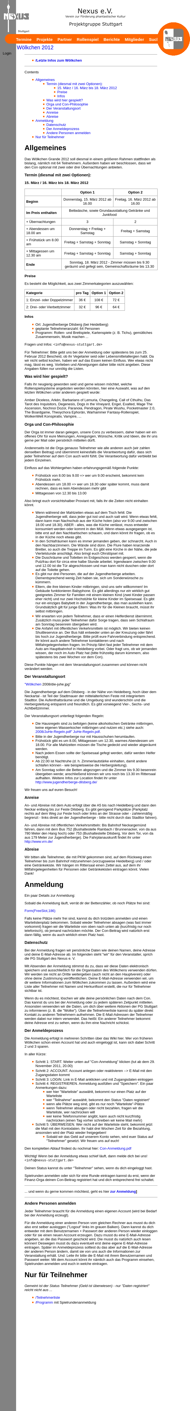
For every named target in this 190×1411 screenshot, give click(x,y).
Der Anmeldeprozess (62, 129)
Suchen (156, 39)
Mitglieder (134, 39)
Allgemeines (45, 80)
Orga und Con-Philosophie (67, 104)
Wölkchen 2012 (35, 47)
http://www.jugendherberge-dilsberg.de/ (66, 783)
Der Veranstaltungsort (63, 108)
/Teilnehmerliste (47, 1298)
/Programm (44, 1303)
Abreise (52, 116)
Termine (24, 39)
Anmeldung (44, 121)
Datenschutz (56, 125)
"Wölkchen (33, 685)
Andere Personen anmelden (68, 133)
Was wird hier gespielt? (64, 100)
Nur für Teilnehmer (50, 137)
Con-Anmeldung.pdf (115, 1149)
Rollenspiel (88, 39)
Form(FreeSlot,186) (40, 911)
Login (7, 53)
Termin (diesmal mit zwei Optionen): (74, 84)
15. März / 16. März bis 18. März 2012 (87, 88)
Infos (61, 96)
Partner (65, 39)
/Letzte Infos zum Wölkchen (58, 60)
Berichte (112, 39)
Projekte (45, 39)
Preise (62, 92)
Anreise (52, 112)
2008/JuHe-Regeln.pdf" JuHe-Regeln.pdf (67, 732)
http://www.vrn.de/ (39, 842)
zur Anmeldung (123, 1192)
